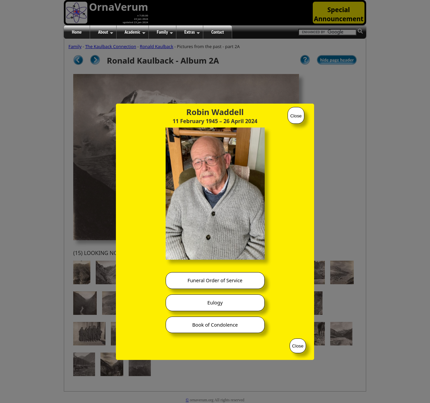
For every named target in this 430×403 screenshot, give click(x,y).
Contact (217, 32)
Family (165, 32)
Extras (192, 32)
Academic (135, 32)
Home (77, 32)
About (105, 32)
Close (296, 115)
